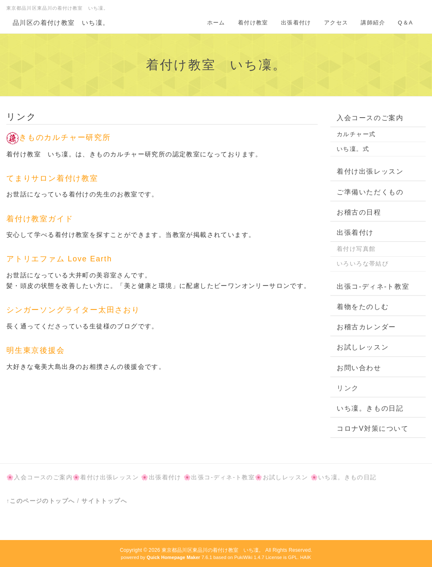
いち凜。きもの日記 (370, 408)
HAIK (305, 557)
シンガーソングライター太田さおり (73, 310)
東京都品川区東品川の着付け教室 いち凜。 (213, 550)
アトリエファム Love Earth (59, 259)
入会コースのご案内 (370, 117)
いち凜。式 (353, 148)
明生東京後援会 (41, 350)
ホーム (216, 22)
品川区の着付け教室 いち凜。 (61, 22)
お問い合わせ (359, 367)
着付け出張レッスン (370, 171)
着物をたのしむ (363, 306)
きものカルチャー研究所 (58, 137)
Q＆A (405, 22)
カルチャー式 (356, 134)
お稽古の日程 (359, 212)
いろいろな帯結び (363, 263)
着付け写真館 (356, 248)
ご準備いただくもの (370, 192)
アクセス (336, 22)
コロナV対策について (373, 428)
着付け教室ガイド (39, 219)
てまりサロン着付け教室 (52, 178)
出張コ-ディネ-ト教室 (373, 286)
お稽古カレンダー (366, 327)
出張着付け (296, 22)
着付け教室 (253, 22)
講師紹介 (373, 22)
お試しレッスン (363, 347)
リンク (348, 388)
